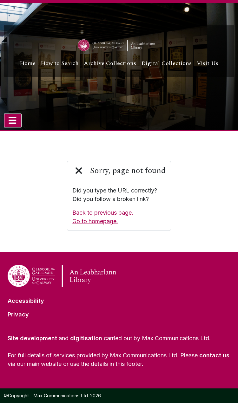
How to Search (60, 63)
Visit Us (207, 63)
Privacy (18, 314)
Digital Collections (166, 63)
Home (28, 63)
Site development (32, 338)
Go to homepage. (95, 221)
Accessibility (26, 300)
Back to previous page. (102, 212)
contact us (214, 355)
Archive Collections (110, 63)
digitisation (86, 338)
